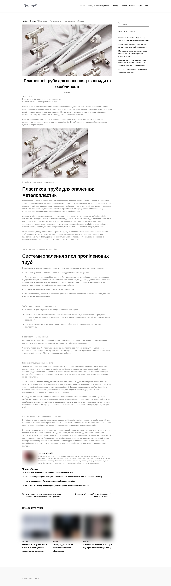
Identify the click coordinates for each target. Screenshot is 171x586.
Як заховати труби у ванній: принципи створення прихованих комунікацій (57, 485)
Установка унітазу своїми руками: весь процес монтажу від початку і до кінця (43, 495)
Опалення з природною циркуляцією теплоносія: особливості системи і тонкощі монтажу (63, 477)
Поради (124, 6)
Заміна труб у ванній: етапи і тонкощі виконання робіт (91, 495)
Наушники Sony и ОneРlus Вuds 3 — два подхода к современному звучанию (34, 547)
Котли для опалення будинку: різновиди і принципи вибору (50, 481)
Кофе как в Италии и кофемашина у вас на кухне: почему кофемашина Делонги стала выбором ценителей (132, 62)
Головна (82, 6)
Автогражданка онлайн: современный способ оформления (63, 547)
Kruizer (25, 21)
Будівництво (143, 6)
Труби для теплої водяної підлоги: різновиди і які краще (49, 472)
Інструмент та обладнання (98, 6)
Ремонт (132, 6)
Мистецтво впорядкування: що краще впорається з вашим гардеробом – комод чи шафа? (132, 53)
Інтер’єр (115, 6)
